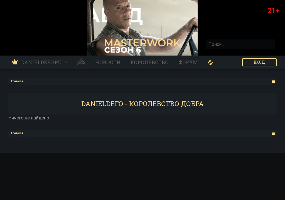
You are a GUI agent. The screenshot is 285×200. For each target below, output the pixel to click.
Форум (188, 62)
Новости (108, 62)
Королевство (150, 62)
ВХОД (259, 62)
